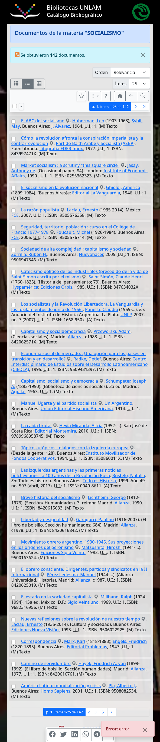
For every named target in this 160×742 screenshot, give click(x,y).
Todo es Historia (99, 481)
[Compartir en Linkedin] (74, 734)
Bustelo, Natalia (128, 475)
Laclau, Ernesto (82, 210)
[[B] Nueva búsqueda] (143, 96)
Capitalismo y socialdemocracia (53, 331)
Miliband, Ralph (116, 597)
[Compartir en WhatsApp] (85, 734)
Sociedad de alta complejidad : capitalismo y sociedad (76, 249)
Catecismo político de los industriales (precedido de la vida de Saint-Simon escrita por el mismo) (79, 274)
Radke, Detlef (87, 359)
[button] (106, 96)
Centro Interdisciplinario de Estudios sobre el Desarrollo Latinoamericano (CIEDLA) (79, 364)
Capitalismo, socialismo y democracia (59, 381)
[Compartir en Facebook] (52, 734)
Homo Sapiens (55, 691)
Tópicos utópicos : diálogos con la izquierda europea (75, 448)
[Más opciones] (94, 96)
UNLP (125, 315)
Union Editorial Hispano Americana (77, 409)
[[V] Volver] (131, 96)
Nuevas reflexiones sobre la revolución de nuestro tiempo (80, 619)
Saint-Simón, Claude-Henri (116, 277)
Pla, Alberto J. (122, 686)
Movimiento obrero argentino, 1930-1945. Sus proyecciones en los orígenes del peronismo (77, 544)
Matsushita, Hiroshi (101, 547)
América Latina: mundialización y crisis (61, 686)
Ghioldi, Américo (123, 187)
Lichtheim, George (107, 497)
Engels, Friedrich (130, 641)
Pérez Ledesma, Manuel (71, 575)
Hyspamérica (24, 287)
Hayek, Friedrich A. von (102, 663)
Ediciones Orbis (57, 287)
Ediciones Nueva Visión (35, 630)
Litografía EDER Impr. (61, 148)
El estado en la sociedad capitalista (57, 597)
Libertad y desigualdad (44, 519)
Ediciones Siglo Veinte (63, 552)
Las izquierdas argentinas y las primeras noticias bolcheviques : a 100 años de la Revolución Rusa (66, 472)
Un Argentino (118, 403)
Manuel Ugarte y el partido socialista (59, 403)
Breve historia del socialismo (50, 497)
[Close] (143, 55)
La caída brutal (36, 426)
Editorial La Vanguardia (96, 193)
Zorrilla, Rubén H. (29, 254)
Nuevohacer (91, 254)
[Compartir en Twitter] (63, 734)
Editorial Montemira (55, 431)
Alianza (75, 337)
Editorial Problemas (87, 647)
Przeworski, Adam (111, 331)
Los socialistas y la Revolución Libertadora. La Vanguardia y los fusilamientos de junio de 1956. (77, 306)
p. (110, 106)
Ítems (121, 84)
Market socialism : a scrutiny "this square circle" (70, 165)
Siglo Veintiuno (83, 602)
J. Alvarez (60, 126)
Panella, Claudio (101, 309)
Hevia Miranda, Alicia (81, 426)
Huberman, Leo (88, 121)
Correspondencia (38, 641)
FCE (15, 215)
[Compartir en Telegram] (96, 734)
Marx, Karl (74, 641)
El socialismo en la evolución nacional (59, 187)
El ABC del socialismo (42, 121)
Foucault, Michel (73, 232)
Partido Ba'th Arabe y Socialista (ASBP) (95, 143)
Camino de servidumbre (46, 663)
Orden (101, 72)
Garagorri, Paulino (95, 519)
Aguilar (18, 391)
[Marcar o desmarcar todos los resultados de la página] (14, 106)
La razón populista (40, 210)
